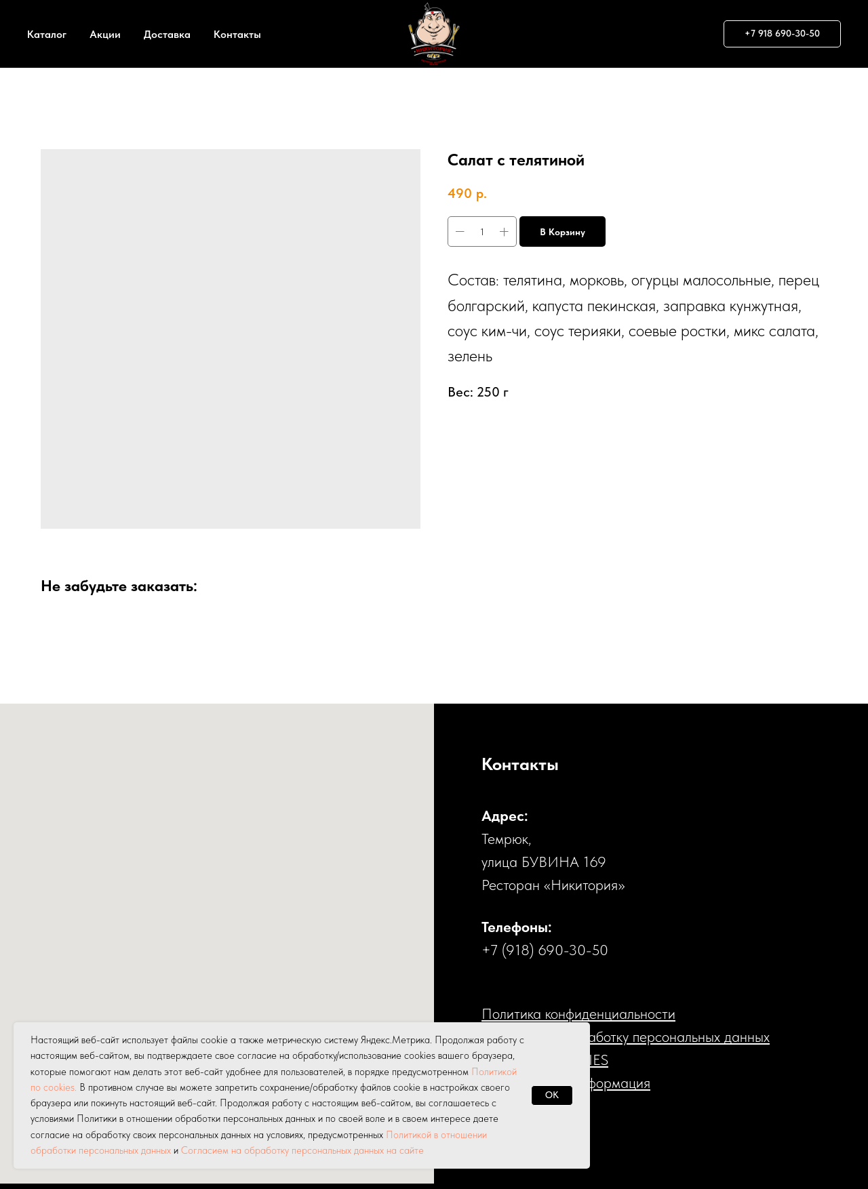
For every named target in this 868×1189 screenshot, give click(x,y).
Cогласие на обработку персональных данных (625, 1036)
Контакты (237, 34)
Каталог (46, 34)
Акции (105, 34)
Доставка (167, 34)
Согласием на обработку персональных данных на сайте (302, 1150)
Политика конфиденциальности (578, 1013)
